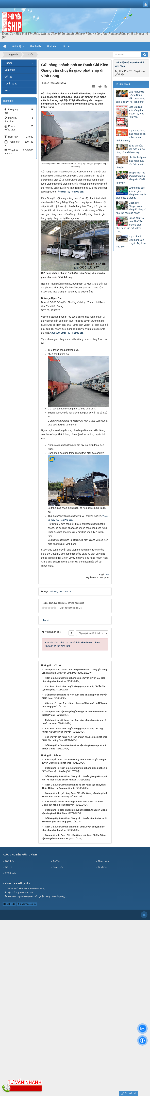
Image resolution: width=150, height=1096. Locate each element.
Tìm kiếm (102, 867)
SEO (7, 90)
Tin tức (8, 63)
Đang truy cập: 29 (27, 904)
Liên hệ (8, 867)
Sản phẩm (10, 69)
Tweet (46, 620)
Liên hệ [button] (66, 46)
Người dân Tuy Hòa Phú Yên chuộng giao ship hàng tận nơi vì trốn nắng (130, 225)
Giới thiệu (9, 861)
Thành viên (103, 861)
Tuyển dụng (11, 83)
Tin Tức (56, 861)
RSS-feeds (10, 873)
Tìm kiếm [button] (52, 46)
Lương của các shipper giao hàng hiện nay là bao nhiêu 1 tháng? (131, 192)
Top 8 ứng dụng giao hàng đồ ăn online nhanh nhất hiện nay (131, 135)
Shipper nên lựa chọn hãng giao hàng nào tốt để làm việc (130, 177)
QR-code (9, 904)
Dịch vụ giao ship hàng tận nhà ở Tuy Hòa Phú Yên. (136, 112)
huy (107, 574)
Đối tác (8, 76)
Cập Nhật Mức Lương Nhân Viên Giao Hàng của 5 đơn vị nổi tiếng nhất (130, 96)
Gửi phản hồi (128, 1093)
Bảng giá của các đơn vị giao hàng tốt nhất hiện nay (130, 149)
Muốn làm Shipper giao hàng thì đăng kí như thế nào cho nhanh (130, 207)
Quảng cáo (58, 867)
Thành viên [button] (35, 46)
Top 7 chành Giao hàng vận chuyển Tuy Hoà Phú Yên (131, 241)
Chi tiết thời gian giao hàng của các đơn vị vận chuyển (131, 162)
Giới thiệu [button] (18, 47)
